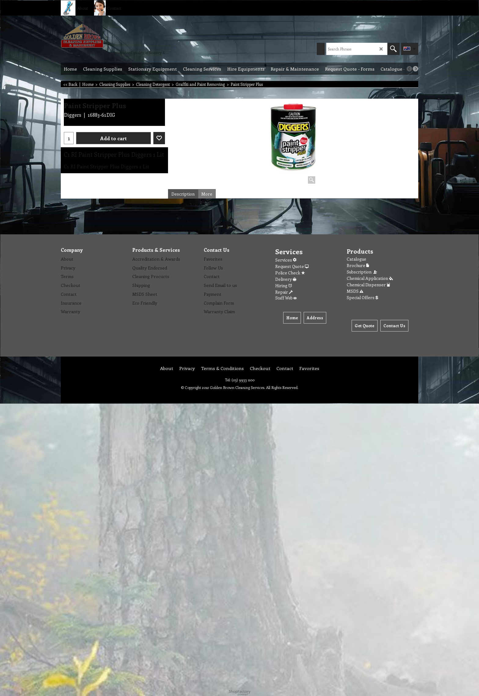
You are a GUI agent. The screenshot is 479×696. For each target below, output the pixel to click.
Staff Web (286, 297)
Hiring (283, 285)
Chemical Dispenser (368, 285)
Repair (284, 292)
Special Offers (362, 297)
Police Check (290, 273)
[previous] (409, 68)
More (206, 194)
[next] (415, 68)
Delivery (285, 279)
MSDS (355, 291)
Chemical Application (370, 278)
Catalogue (356, 259)
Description (183, 194)
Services (285, 260)
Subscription (362, 272)
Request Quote (292, 266)
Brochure (358, 265)
